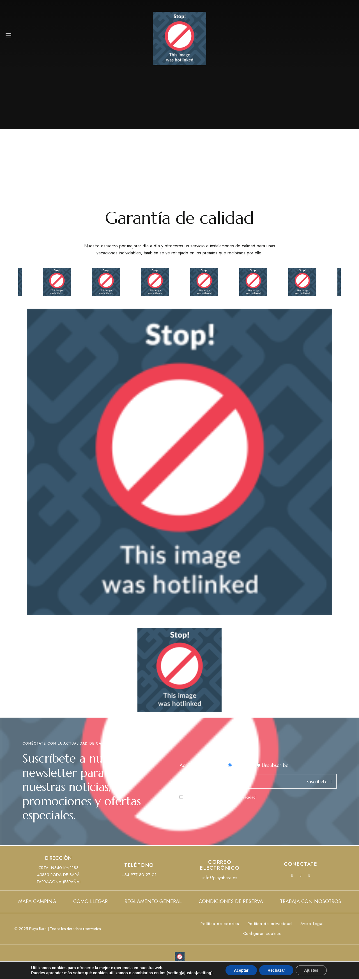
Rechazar (276, 970)
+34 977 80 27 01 (139, 875)
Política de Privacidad (238, 797)
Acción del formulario (203, 765)
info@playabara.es (219, 877)
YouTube (300, 875)
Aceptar (241, 970)
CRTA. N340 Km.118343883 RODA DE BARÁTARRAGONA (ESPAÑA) (58, 875)
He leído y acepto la (218, 797)
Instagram (309, 875)
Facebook (292, 875)
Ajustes (311, 970)
